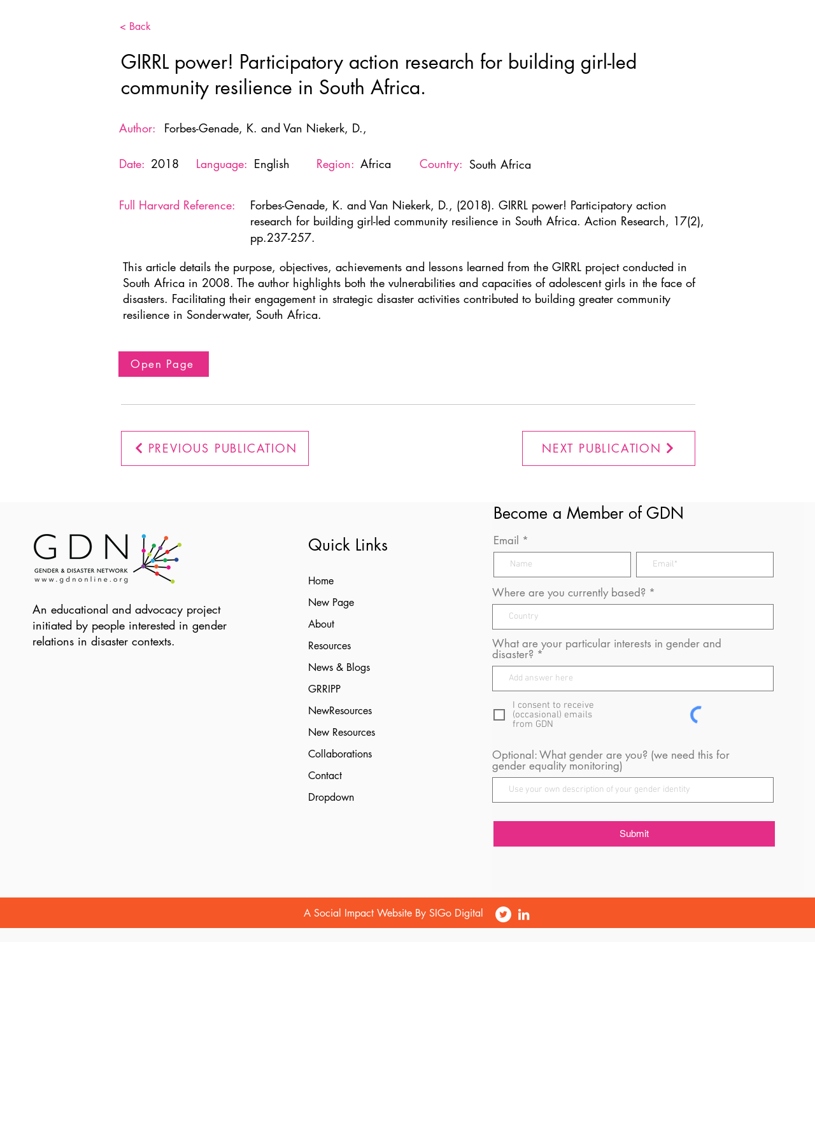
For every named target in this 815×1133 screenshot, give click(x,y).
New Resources (341, 732)
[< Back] (155, 26)
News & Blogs (339, 667)
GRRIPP (324, 689)
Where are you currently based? (569, 593)
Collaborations (340, 754)
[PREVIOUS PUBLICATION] (215, 448)
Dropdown (331, 797)
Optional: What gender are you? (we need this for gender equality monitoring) (611, 760)
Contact (325, 775)
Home (321, 581)
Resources (329, 645)
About (321, 624)
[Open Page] (163, 364)
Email (506, 540)
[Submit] (634, 834)
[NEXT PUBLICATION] (608, 448)
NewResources (340, 710)
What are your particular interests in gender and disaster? (606, 649)
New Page (331, 602)
